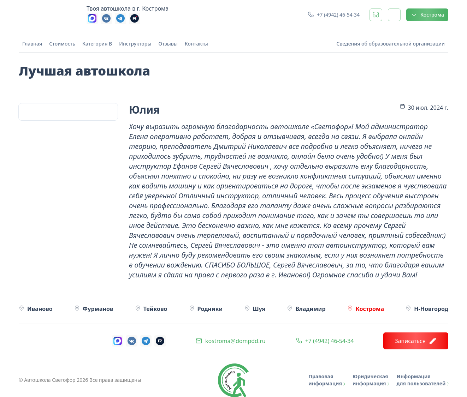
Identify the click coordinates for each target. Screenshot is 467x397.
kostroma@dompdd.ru (235, 341)
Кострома (427, 14)
